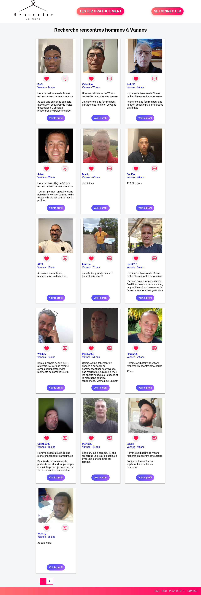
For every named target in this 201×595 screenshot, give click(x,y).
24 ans (51, 87)
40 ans (140, 177)
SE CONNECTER (167, 11)
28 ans (51, 536)
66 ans (140, 87)
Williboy (41, 354)
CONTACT (193, 591)
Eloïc (40, 84)
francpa (86, 264)
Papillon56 (88, 354)
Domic (85, 174)
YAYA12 (41, 533)
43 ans (96, 446)
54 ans (51, 357)
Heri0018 (132, 264)
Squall (130, 443)
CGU (164, 591)
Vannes (41, 87)
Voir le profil (55, 118)
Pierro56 (87, 443)
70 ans (96, 87)
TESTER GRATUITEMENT (100, 11)
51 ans (96, 357)
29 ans (140, 357)
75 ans (96, 267)
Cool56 (131, 174)
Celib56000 (43, 443)
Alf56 (40, 264)
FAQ (157, 591)
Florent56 (132, 354)
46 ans (51, 446)
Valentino (87, 84)
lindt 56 (131, 84)
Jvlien (40, 174)
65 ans (96, 177)
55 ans (51, 177)
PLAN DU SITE (177, 591)
